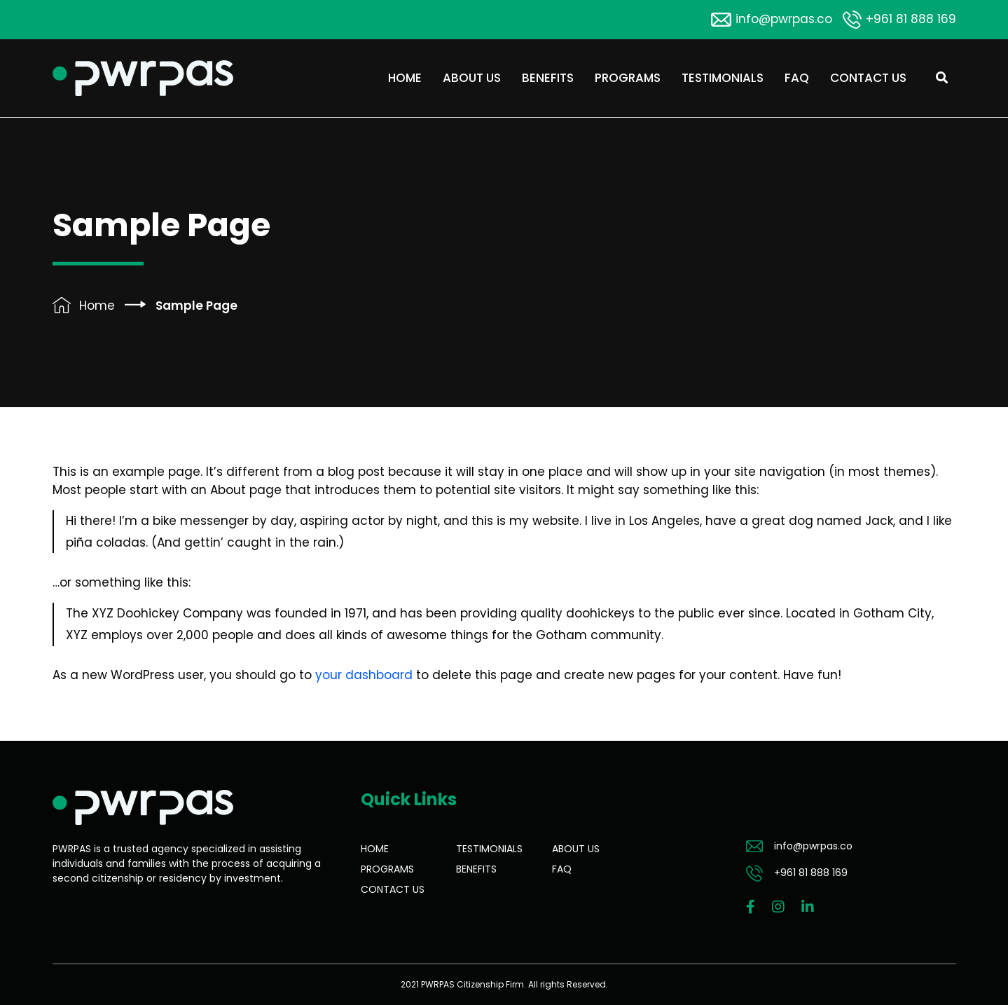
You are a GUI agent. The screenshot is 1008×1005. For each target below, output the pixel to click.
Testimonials (723, 77)
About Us (472, 77)
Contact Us (868, 77)
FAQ (797, 77)
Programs (628, 77)
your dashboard (364, 674)
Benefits (548, 77)
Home (405, 77)
